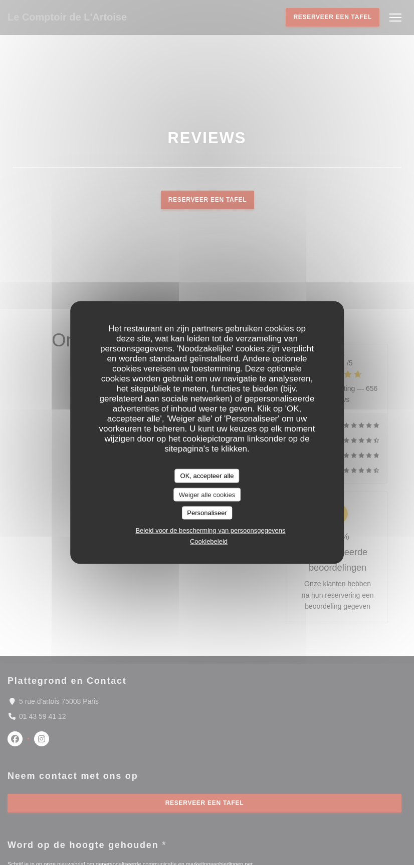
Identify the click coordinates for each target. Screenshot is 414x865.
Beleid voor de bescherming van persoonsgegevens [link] (210, 530)
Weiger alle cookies (207, 494)
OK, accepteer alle (207, 476)
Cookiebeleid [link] (209, 541)
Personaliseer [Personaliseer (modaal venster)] (207, 513)
